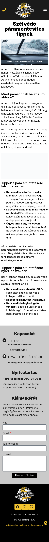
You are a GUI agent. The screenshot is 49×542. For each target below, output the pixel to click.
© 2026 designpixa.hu (24, 519)
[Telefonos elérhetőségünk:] (4, 340)
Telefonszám (10, 443)
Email (6, 433)
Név (5, 422)
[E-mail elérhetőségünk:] (4, 356)
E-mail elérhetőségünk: (25, 357)
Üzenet (7, 454)
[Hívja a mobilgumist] (4, 10)
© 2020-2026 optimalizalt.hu (24, 514)
